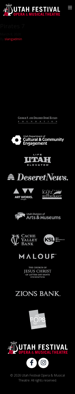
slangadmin (13, 39)
